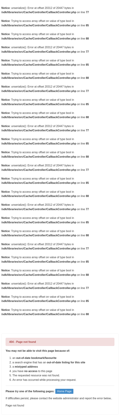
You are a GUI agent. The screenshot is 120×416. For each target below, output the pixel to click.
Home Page (64, 391)
